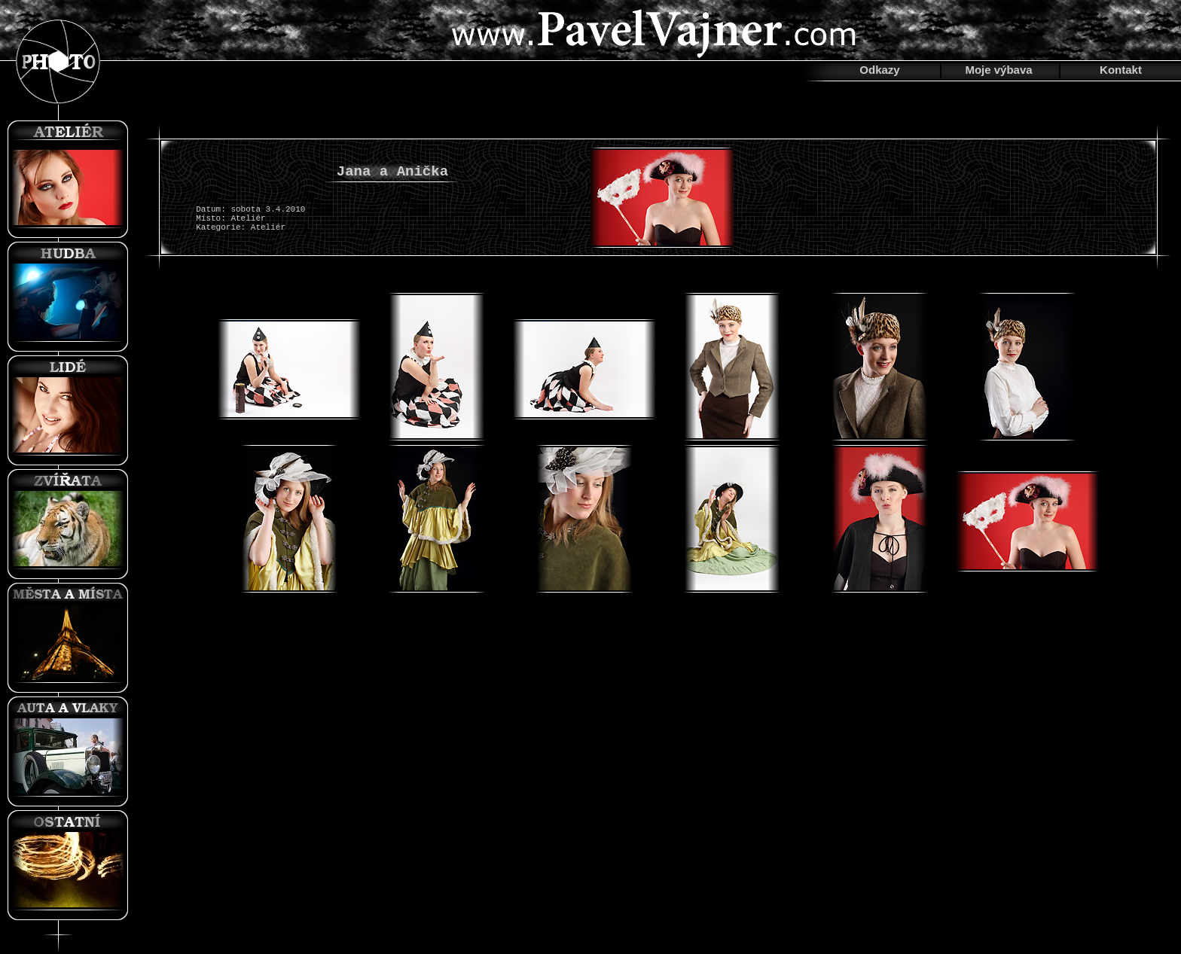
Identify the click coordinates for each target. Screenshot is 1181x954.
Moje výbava (998, 69)
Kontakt (1121, 69)
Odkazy (879, 69)
